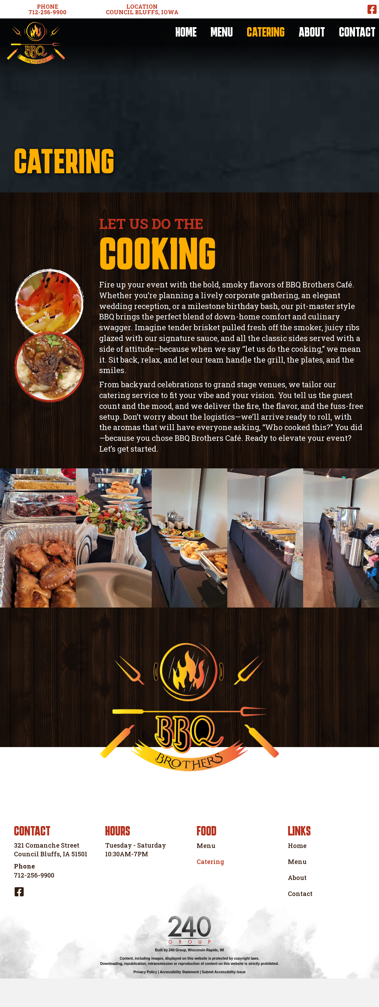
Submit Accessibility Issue (224, 1000)
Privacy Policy (145, 1000)
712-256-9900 (34, 903)
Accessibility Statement (179, 1000)
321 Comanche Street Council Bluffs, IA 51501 (50, 878)
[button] (47, 9)
